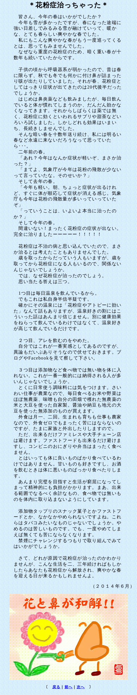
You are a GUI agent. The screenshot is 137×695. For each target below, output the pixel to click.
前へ (69, 687)
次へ (81, 687)
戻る (56, 687)
